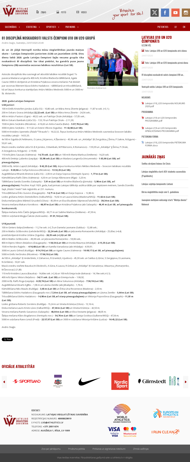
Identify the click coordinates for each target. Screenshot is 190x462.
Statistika (33, 27)
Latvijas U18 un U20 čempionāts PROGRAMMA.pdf (161, 119)
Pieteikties (162, 27)
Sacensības (12, 27)
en (184, 27)
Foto (63, 12)
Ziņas (43, 12)
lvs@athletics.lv (52, 422)
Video (84, 12)
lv (176, 27)
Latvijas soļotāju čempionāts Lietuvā (157, 184)
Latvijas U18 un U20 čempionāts (157, 39)
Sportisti (52, 27)
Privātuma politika (76, 448)
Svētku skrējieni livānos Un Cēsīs (156, 163)
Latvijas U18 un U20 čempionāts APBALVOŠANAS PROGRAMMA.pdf (162, 130)
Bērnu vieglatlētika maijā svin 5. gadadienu (160, 192)
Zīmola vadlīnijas (141, 448)
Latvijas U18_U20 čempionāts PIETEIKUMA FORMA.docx (165, 144)
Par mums (71, 27)
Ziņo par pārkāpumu (51, 448)
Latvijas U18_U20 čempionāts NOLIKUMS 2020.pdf (165, 105)
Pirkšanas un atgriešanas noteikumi (109, 448)
